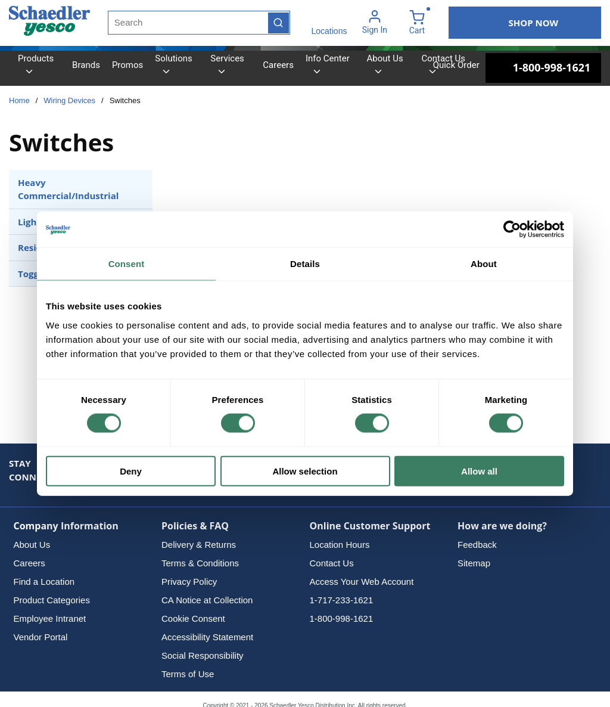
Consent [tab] (126, 264)
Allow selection (304, 471)
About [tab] (484, 264)
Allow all (479, 471)
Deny (131, 471)
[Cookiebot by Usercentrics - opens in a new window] (512, 229)
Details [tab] (305, 264)
